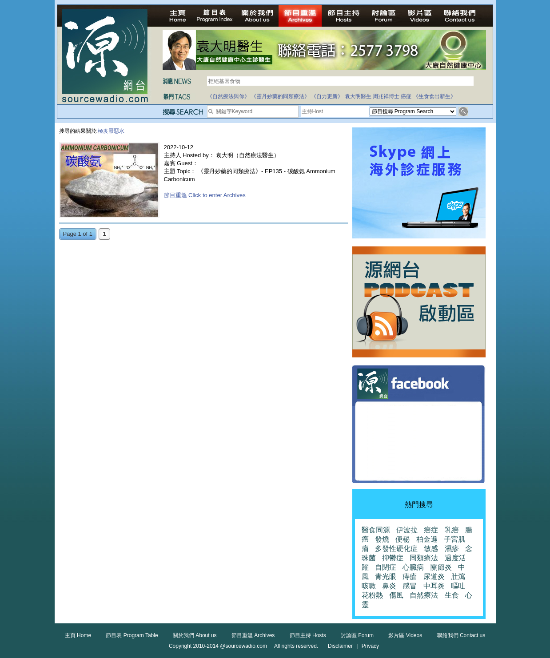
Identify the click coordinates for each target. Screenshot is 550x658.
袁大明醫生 (358, 96)
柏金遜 (427, 539)
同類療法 (424, 558)
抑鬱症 (392, 558)
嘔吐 (458, 586)
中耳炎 (434, 586)
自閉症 (385, 567)
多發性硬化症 (396, 548)
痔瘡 (410, 576)
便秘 (402, 539)
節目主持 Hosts (308, 635)
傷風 (396, 595)
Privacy (370, 646)
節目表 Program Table (132, 635)
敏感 (431, 548)
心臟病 (413, 567)
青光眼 (385, 576)
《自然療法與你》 (228, 96)
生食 (452, 595)
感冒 (410, 586)
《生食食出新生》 (434, 96)
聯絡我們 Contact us (461, 635)
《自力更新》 (327, 96)
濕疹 (452, 548)
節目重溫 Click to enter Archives (205, 195)
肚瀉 (458, 576)
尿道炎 (434, 576)
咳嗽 (369, 586)
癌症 (406, 96)
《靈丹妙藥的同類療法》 (280, 96)
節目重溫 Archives (253, 635)
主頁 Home (78, 635)
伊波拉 (407, 530)
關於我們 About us (195, 635)
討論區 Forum (357, 635)
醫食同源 (376, 530)
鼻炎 (389, 586)
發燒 (382, 539)
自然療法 (424, 595)
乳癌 (452, 530)
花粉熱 (372, 595)
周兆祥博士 (386, 96)
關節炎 (441, 567)
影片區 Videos (405, 635)
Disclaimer (340, 646)
